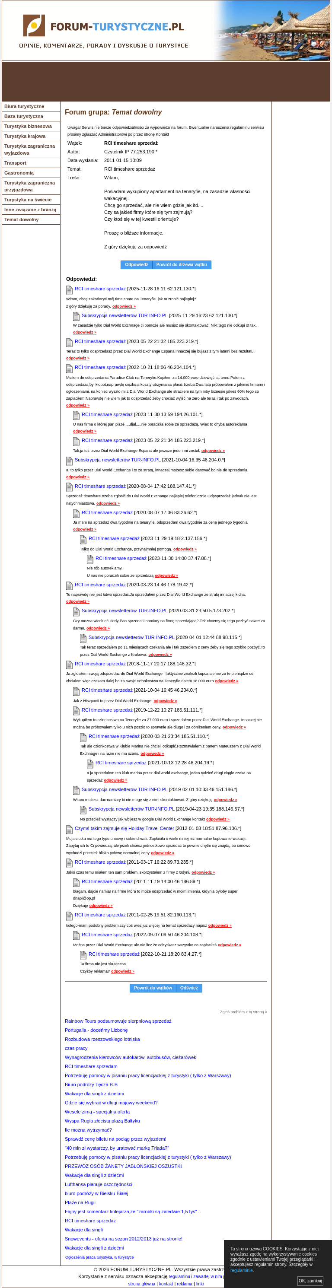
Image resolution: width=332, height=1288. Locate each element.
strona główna (141, 1284)
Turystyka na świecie (27, 199)
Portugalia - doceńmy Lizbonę (96, 1030)
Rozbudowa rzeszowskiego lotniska (102, 1039)
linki (200, 1284)
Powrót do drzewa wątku (181, 264)
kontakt (166, 1284)
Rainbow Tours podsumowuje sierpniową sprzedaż (118, 1021)
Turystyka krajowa (24, 136)
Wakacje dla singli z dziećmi (94, 1093)
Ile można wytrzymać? (88, 1129)
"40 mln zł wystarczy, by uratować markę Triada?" (117, 1148)
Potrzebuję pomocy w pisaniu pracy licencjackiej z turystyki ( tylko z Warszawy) (148, 1075)
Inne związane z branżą (30, 209)
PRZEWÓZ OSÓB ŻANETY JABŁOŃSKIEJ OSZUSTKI (123, 1166)
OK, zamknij (310, 1280)
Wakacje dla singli (84, 1229)
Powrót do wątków (153, 988)
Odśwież (189, 988)
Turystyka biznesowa (28, 126)
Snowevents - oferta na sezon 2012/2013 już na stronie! (123, 1238)
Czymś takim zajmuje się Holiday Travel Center (124, 828)
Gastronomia (19, 172)
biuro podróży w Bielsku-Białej (96, 1193)
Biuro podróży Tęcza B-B (91, 1084)
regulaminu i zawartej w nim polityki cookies (210, 1276)
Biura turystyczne (24, 106)
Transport (15, 162)
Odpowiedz (136, 264)
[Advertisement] (166, 81)
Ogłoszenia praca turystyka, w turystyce (99, 1257)
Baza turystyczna (23, 116)
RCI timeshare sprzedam (91, 1066)
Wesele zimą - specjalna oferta (97, 1111)
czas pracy (76, 1048)
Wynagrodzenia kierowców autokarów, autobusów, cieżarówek (130, 1057)
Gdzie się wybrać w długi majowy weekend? (111, 1102)
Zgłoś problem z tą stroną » (243, 1012)
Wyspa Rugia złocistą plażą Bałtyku (102, 1120)
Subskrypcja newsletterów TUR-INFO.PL (125, 315)
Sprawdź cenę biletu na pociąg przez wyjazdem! (115, 1139)
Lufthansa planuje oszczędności (98, 1184)
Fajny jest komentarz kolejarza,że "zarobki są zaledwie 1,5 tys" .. (133, 1211)
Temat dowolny (21, 219)
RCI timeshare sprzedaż (100, 288)
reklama (184, 1284)
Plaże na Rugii (80, 1202)
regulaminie (241, 1270)
